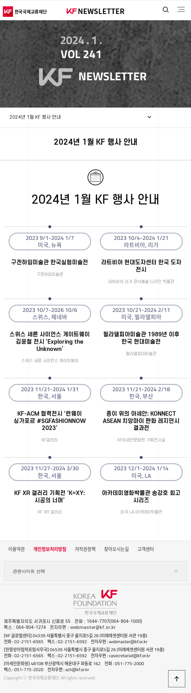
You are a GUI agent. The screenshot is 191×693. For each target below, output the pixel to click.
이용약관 (16, 549)
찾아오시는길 (116, 549)
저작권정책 (85, 549)
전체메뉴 (181, 9)
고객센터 (145, 549)
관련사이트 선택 (95, 571)
